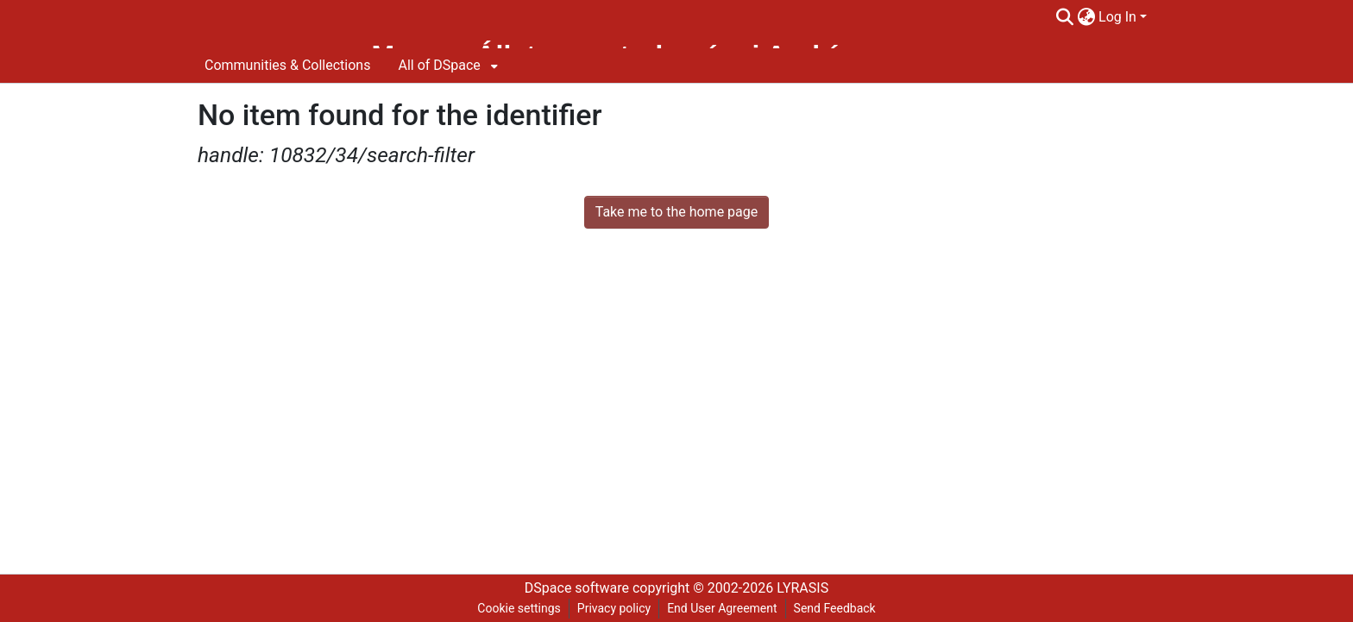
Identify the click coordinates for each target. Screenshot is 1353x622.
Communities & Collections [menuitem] (287, 65)
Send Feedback (835, 608)
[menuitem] (1086, 17)
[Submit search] (1064, 17)
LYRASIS (802, 588)
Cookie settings (519, 608)
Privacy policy (614, 608)
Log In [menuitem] (1117, 17)
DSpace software (577, 588)
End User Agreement (722, 608)
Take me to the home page (676, 212)
